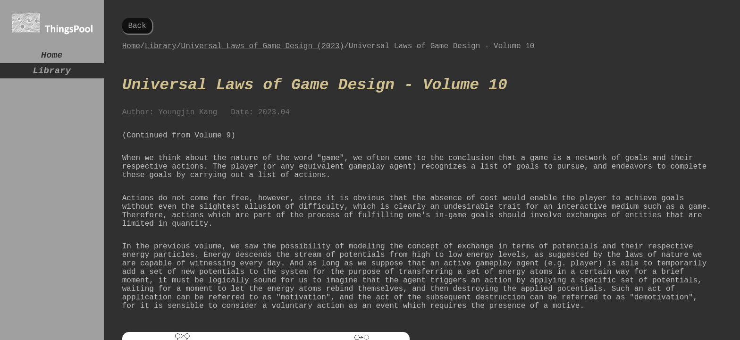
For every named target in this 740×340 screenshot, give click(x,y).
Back (137, 27)
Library (52, 74)
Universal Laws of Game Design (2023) (263, 50)
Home (52, 56)
